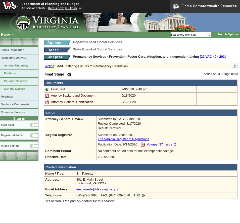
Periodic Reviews (15, 81)
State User (7, 124)
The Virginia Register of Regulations (123, 139)
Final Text (58, 89)
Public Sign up (10, 145)
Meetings (7, 96)
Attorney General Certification (72, 102)
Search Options (228, 34)
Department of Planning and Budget (50, 4)
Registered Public (12, 135)
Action (49, 66)
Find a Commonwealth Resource (205, 6)
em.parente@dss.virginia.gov (97, 189)
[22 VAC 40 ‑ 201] (213, 56)
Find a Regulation (12, 49)
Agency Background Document (73, 95)
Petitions (10, 73)
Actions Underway (16, 65)
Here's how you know (62, 8)
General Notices (14, 88)
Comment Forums (13, 112)
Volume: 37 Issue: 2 (161, 144)
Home (5, 34)
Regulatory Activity (13, 57)
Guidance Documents (15, 104)
